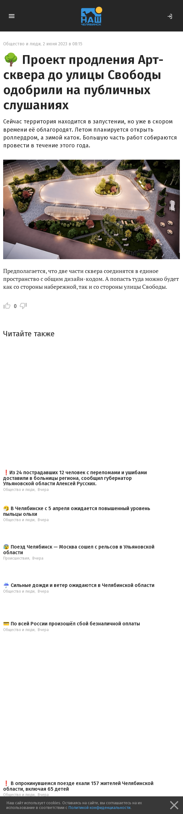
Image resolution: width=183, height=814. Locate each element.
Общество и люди (22, 44)
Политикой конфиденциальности (99, 807)
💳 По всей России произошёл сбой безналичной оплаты (71, 624)
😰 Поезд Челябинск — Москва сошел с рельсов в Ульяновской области (78, 549)
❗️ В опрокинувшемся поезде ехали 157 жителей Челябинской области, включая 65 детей (78, 786)
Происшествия (16, 558)
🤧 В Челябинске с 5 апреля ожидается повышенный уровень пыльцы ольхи (76, 511)
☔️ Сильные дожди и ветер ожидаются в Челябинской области (78, 585)
